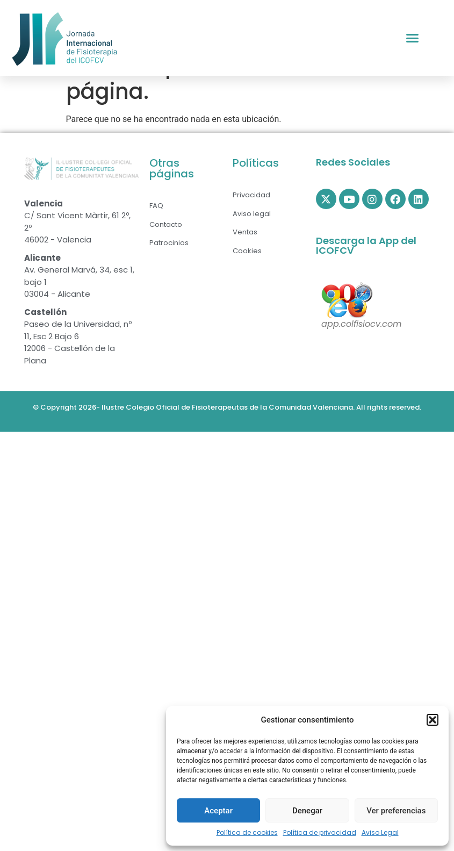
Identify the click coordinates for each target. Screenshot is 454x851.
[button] (432, 719)
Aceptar (218, 811)
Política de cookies (247, 832)
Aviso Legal (380, 832)
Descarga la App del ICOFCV (366, 272)
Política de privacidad (319, 832)
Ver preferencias (396, 811)
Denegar (307, 811)
